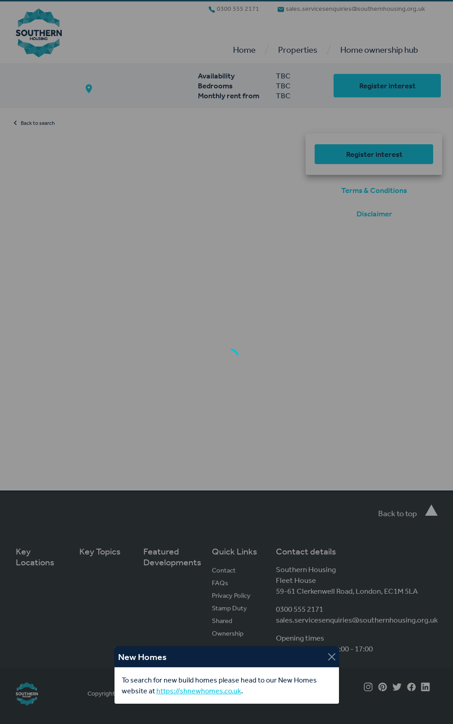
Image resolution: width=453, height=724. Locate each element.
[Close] (332, 657)
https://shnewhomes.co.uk (198, 691)
